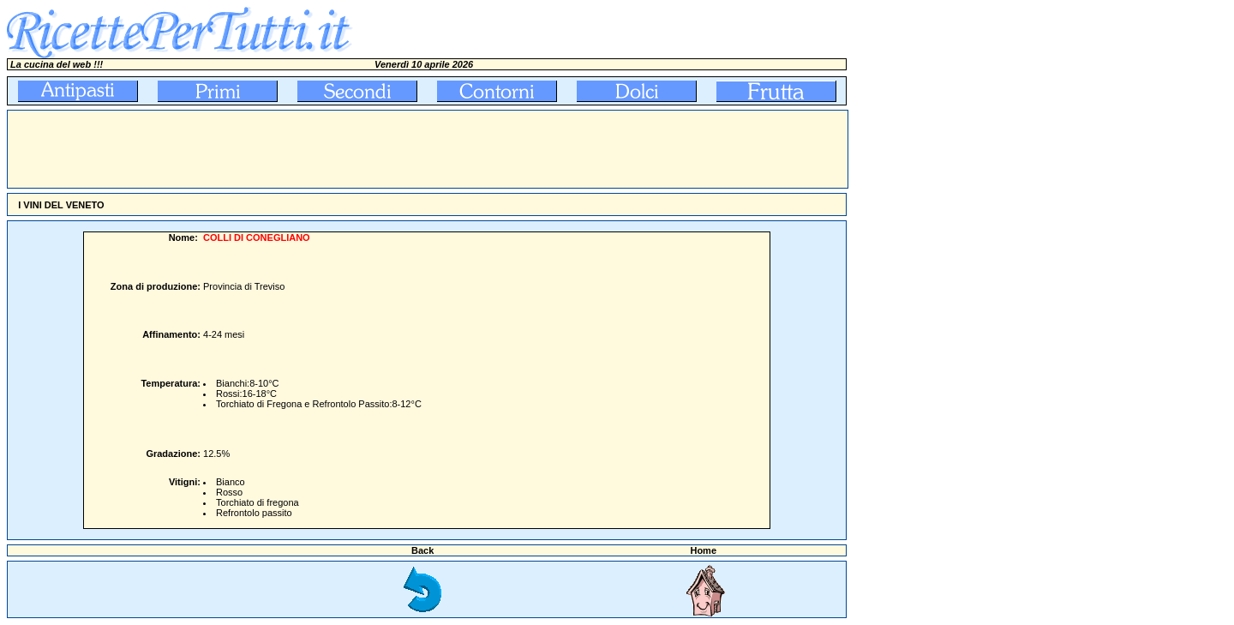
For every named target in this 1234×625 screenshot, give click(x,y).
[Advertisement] (320, 149)
